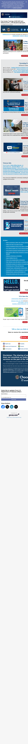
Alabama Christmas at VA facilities (14, 256)
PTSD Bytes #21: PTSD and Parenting (15, 266)
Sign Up (4, 370)
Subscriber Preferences (8, 369)
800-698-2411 (22, 298)
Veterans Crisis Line (16, 301)
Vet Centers (21, 302)
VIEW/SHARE (16, 35)
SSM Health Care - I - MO (13, 166)
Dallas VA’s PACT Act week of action (14, 244)
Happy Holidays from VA (11, 258)
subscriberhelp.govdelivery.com (10, 372)
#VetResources (6, 34)
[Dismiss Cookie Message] (26, 1)
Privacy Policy (9, 417)
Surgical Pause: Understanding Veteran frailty (16, 268)
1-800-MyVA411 (15, 298)
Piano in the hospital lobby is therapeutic (15, 260)
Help (20, 417)
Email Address (4, 393)
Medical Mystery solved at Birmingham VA (16, 272)
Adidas (26, 220)
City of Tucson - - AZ (13, 165)
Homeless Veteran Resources (19, 303)
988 (22, 301)
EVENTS (22, 35)
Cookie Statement (17, 7)
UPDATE (25, 322)
